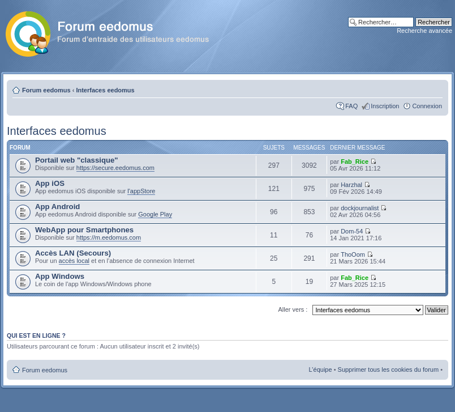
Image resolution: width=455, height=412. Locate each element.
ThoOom (353, 254)
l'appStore (141, 191)
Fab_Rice (354, 161)
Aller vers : (292, 309)
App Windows (59, 276)
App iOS (50, 183)
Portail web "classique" (76, 160)
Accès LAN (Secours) (73, 253)
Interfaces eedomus (105, 90)
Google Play (155, 214)
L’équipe (320, 369)
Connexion (427, 106)
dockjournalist (360, 208)
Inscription (385, 106)
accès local (74, 260)
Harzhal (351, 184)
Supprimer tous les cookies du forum (388, 369)
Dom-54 (352, 231)
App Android (57, 206)
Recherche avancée (424, 30)
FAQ (351, 106)
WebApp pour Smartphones (84, 230)
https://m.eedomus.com (108, 237)
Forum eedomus (46, 90)
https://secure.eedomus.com (115, 167)
